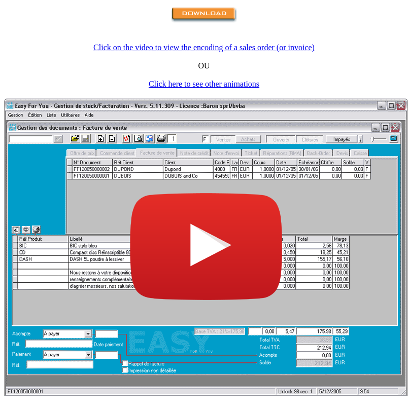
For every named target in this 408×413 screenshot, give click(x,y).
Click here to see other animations (204, 84)
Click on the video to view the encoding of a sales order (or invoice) (204, 47)
